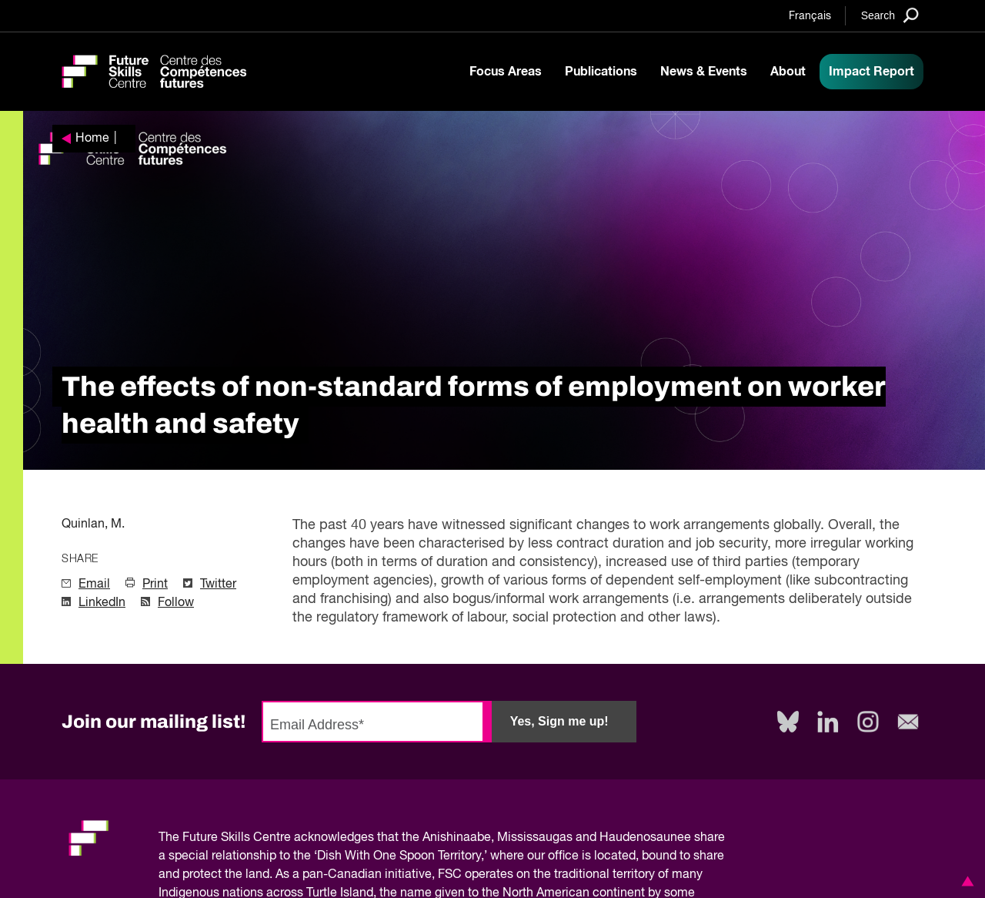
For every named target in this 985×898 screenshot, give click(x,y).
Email (94, 584)
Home (92, 138)
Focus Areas (505, 71)
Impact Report (871, 71)
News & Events (703, 71)
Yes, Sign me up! (559, 721)
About (788, 71)
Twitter (218, 584)
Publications (601, 71)
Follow (176, 603)
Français (810, 16)
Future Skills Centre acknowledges (278, 838)
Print (155, 584)
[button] (965, 881)
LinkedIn (101, 603)
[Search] (889, 15)
